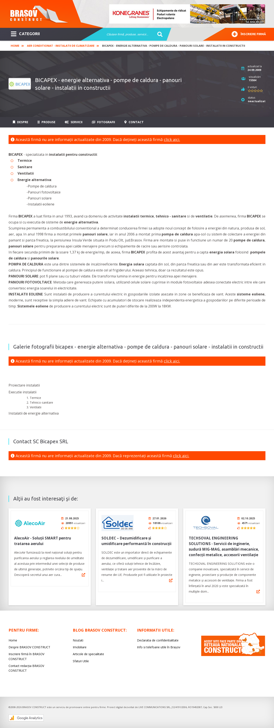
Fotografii (103, 122)
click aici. (172, 139)
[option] (187, 14)
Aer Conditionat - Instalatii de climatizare (60, 46)
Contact (134, 122)
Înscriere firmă (249, 33)
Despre (20, 122)
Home (15, 46)
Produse (46, 122)
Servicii (73, 122)
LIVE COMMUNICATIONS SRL (154, 705)
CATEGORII (25, 33)
